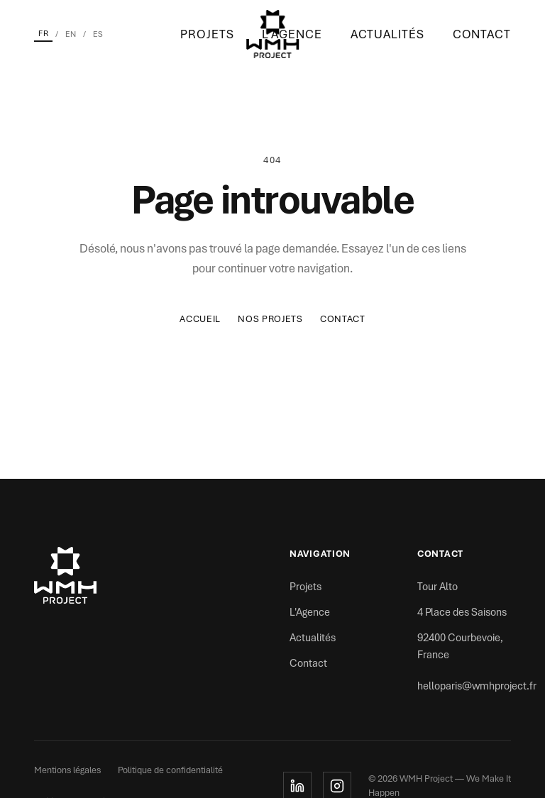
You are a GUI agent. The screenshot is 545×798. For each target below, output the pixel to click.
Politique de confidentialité (170, 770)
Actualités (387, 34)
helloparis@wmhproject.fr (476, 686)
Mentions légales (67, 770)
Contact (482, 34)
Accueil (200, 319)
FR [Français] (43, 33)
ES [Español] (98, 34)
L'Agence (310, 612)
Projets (206, 34)
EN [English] (70, 34)
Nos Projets (270, 319)
